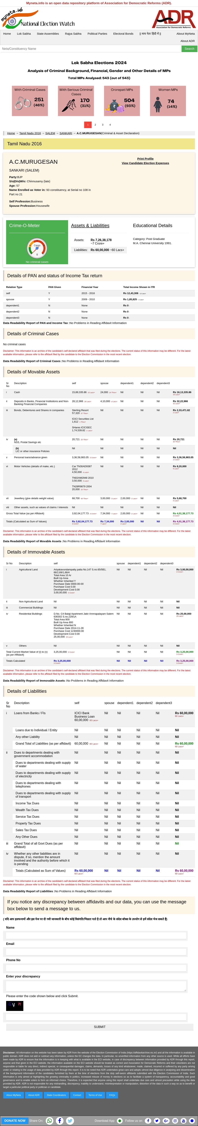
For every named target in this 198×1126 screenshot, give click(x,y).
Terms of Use (95, 1095)
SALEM (50, 133)
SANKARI (65, 133)
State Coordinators (56, 1095)
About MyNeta (186, 33)
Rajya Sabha (73, 33)
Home (7, 33)
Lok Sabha (24, 33)
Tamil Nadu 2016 (30, 133)
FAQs (112, 1095)
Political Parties (97, 33)
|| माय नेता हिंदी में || (150, 33)
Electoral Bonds (123, 33)
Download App (104, 1120)
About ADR (188, 41)
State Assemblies (48, 33)
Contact (77, 1095)
